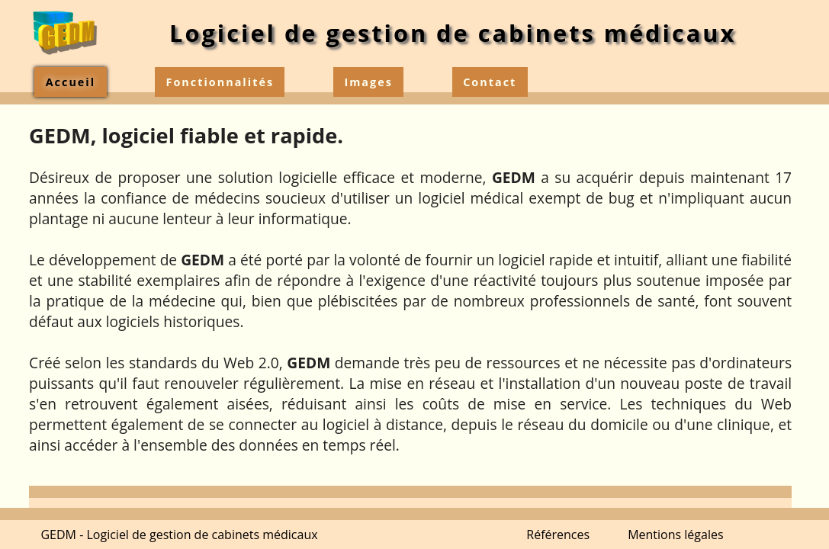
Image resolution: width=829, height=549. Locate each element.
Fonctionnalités (220, 82)
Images (368, 82)
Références (558, 534)
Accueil (70, 82)
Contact (489, 82)
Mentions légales (675, 534)
